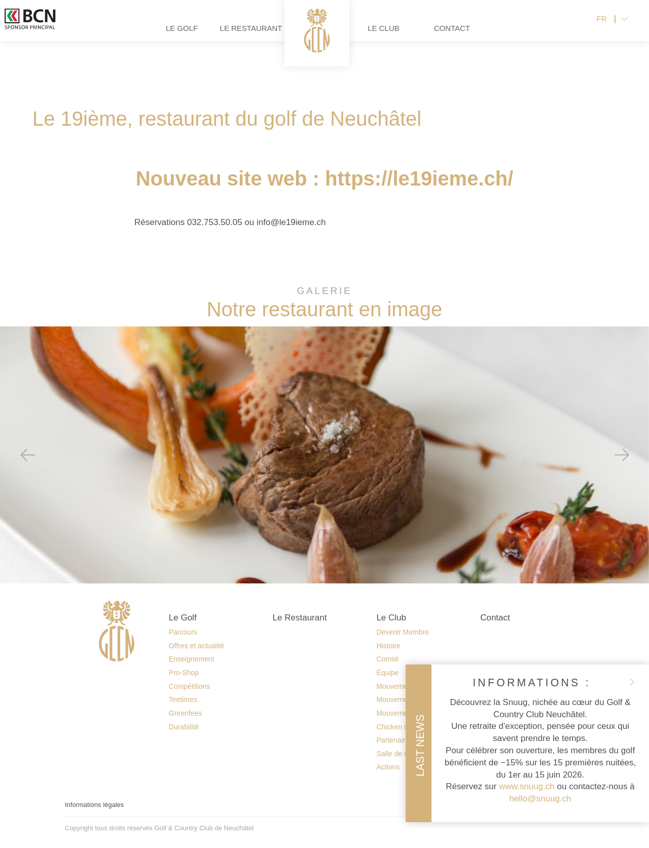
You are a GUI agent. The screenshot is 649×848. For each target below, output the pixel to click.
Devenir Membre (402, 632)
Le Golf (146, 35)
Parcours (183, 632)
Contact (488, 35)
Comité (387, 659)
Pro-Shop (184, 673)
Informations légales (94, 804)
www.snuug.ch (527, 786)
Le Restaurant (215, 35)
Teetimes (183, 699)
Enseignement (191, 659)
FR (602, 27)
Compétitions (189, 686)
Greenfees (185, 713)
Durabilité (184, 727)
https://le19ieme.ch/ (419, 178)
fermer (631, 681)
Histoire (388, 646)
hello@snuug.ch (540, 798)
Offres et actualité (196, 646)
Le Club (419, 35)
